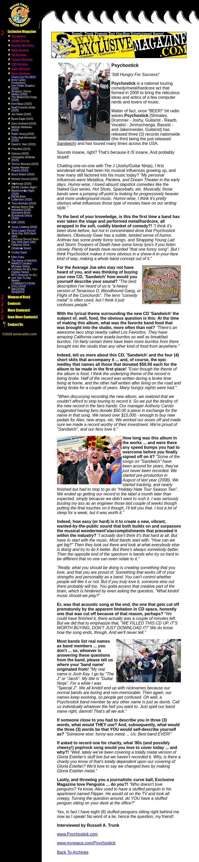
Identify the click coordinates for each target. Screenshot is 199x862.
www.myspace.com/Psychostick (86, 843)
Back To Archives (73, 852)
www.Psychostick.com (77, 834)
